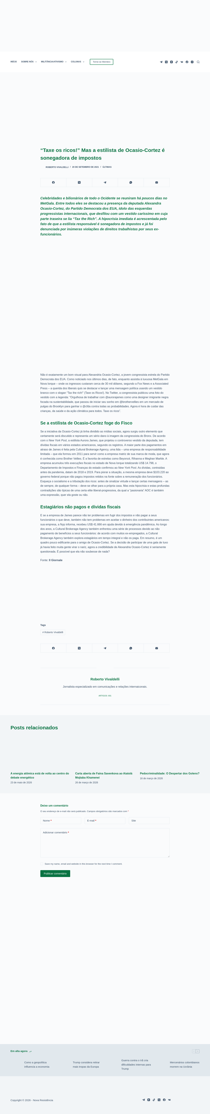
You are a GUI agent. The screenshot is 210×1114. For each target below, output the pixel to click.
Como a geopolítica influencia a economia (36, 1064)
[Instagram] (192, 62)
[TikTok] (176, 62)
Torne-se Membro (101, 61)
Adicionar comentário (56, 832)
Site (133, 820)
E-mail (91, 821)
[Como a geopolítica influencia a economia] (16, 1065)
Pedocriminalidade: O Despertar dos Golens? (169, 773)
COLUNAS (78, 62)
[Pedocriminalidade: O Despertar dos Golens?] (169, 751)
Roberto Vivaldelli (52, 632)
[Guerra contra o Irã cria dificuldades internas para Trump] (113, 1065)
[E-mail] (157, 182)
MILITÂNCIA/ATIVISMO (54, 62)
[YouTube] (171, 62)
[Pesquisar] (198, 62)
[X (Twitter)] (166, 62)
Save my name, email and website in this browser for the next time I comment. (83, 864)
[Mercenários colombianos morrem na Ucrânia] (161, 1065)
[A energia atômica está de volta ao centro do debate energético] (40, 751)
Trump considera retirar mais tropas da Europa (86, 1064)
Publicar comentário (55, 873)
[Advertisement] (105, 591)
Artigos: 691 (105, 696)
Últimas (107, 167)
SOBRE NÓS (29, 62)
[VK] (182, 62)
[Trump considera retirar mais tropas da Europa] (64, 1065)
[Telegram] (161, 62)
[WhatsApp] (131, 182)
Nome (47, 821)
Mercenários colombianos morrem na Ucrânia (184, 1064)
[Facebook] (187, 62)
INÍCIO (14, 61)
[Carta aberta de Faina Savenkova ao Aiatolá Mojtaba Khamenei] (105, 751)
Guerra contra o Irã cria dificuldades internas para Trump (136, 1064)
